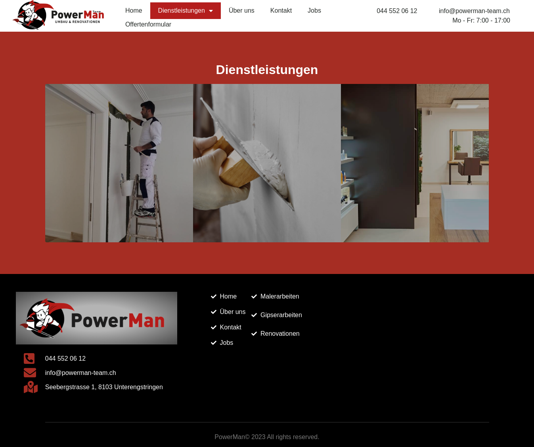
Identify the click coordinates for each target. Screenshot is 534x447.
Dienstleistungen (185, 11)
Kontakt (281, 10)
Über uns (242, 10)
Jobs (314, 10)
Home (133, 10)
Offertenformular (148, 24)
